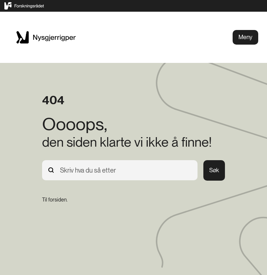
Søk (214, 170)
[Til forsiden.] (55, 200)
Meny (245, 37)
